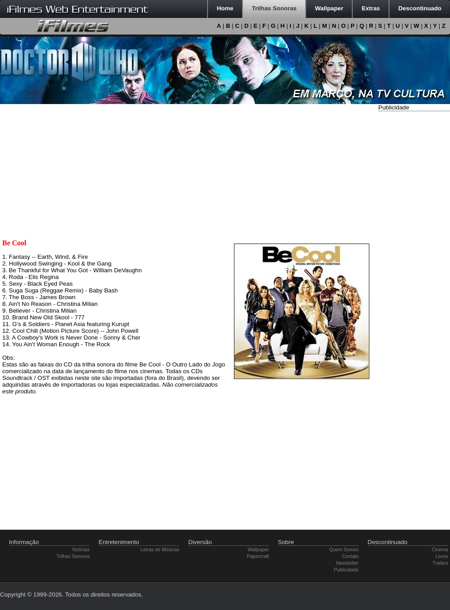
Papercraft (258, 556)
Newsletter (347, 563)
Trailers (440, 563)
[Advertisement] (414, 248)
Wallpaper (258, 549)
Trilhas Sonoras (73, 556)
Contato (350, 556)
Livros (442, 556)
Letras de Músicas (160, 549)
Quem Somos (344, 549)
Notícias (81, 549)
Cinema (440, 549)
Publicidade (346, 569)
